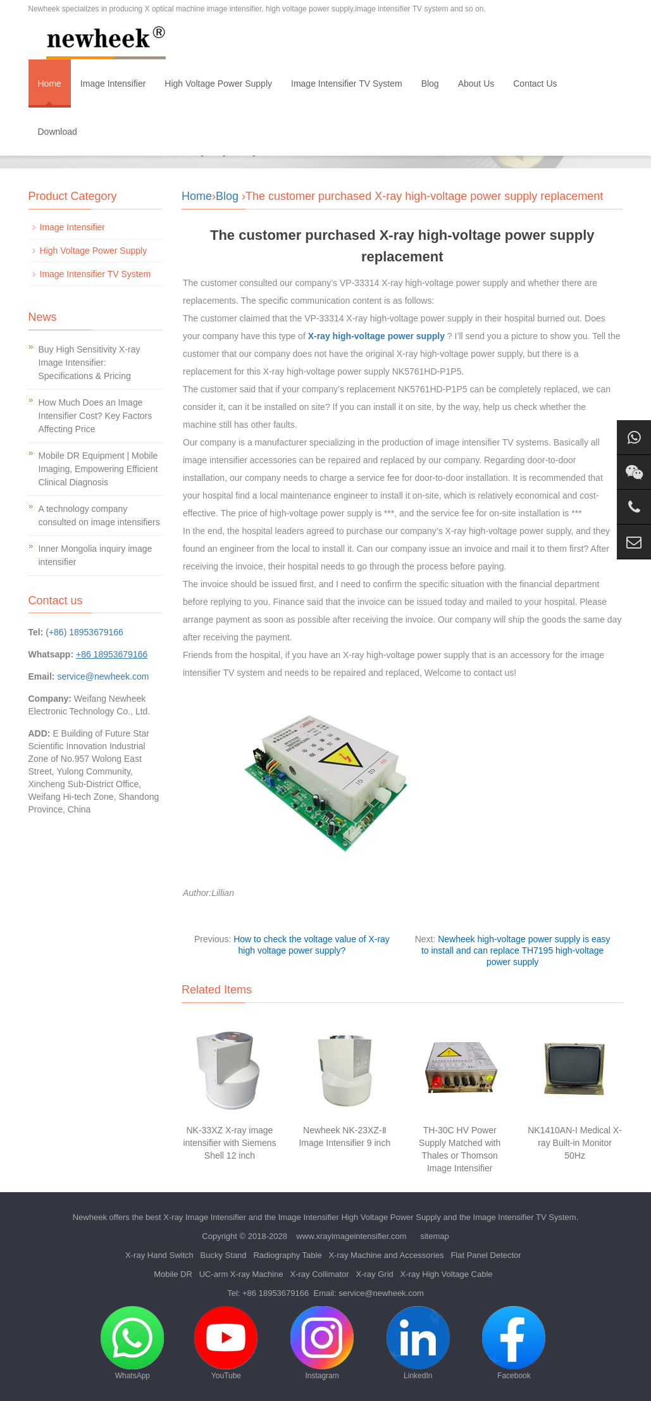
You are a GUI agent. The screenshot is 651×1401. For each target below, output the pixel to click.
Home (49, 83)
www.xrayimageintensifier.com (351, 1236)
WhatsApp (132, 1343)
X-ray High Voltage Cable (446, 1274)
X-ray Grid (375, 1274)
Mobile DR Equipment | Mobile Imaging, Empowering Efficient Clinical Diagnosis (98, 469)
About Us (476, 83)
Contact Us (535, 83)
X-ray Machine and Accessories (385, 1255)
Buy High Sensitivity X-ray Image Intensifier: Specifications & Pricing (89, 362)
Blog (430, 83)
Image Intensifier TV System (346, 83)
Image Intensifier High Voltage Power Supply (359, 1217)
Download (57, 132)
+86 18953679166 (275, 1293)
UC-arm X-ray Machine (241, 1274)
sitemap (434, 1236)
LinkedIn (418, 1343)
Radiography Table (287, 1255)
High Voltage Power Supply (218, 83)
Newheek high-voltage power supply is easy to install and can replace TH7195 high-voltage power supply (516, 950)
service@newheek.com (103, 676)
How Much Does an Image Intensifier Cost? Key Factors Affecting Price (95, 415)
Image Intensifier (113, 83)
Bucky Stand (224, 1255)
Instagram (322, 1343)
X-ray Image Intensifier (204, 1217)
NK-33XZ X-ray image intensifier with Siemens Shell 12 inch (229, 1143)
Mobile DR (173, 1274)
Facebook (513, 1343)
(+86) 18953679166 (84, 632)
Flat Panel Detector (485, 1255)
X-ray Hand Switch (159, 1255)
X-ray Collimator (319, 1274)
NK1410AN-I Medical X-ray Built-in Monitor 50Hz (575, 1143)
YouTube (225, 1343)
